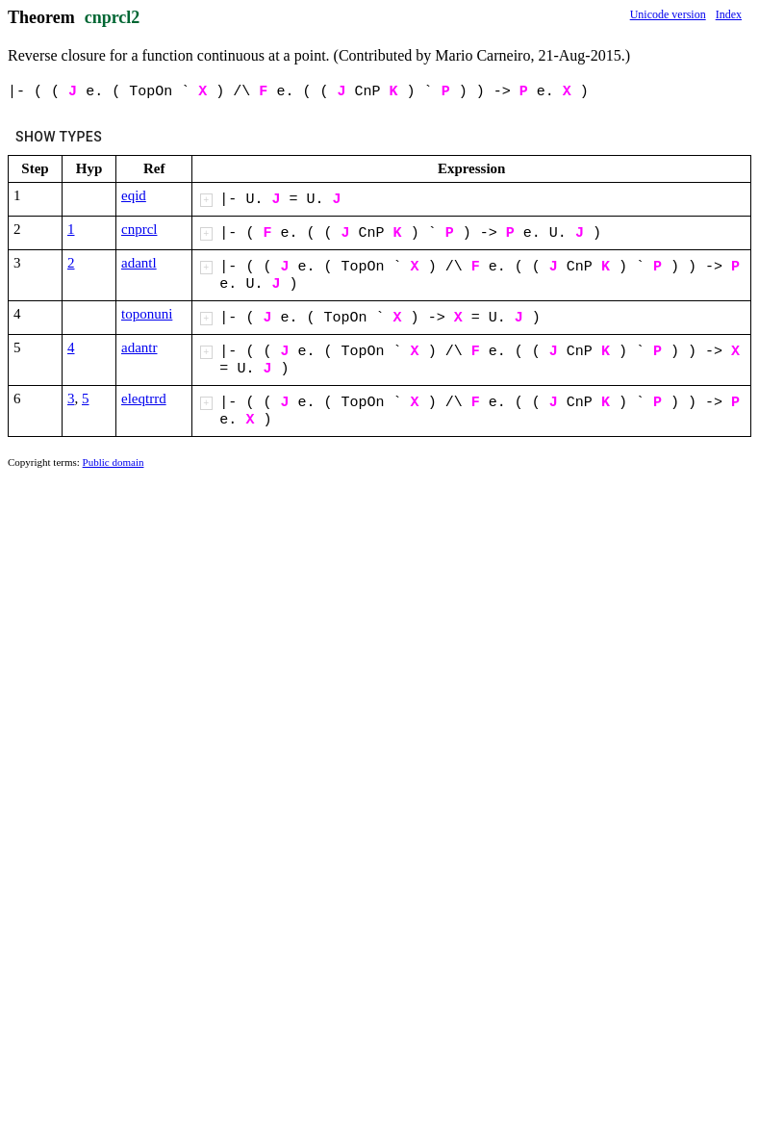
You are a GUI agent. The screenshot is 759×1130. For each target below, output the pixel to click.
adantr (139, 347)
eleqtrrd (143, 398)
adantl (139, 262)
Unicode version (668, 14)
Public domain (113, 462)
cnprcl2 (112, 17)
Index (729, 14)
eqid (133, 195)
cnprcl (139, 229)
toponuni (146, 313)
